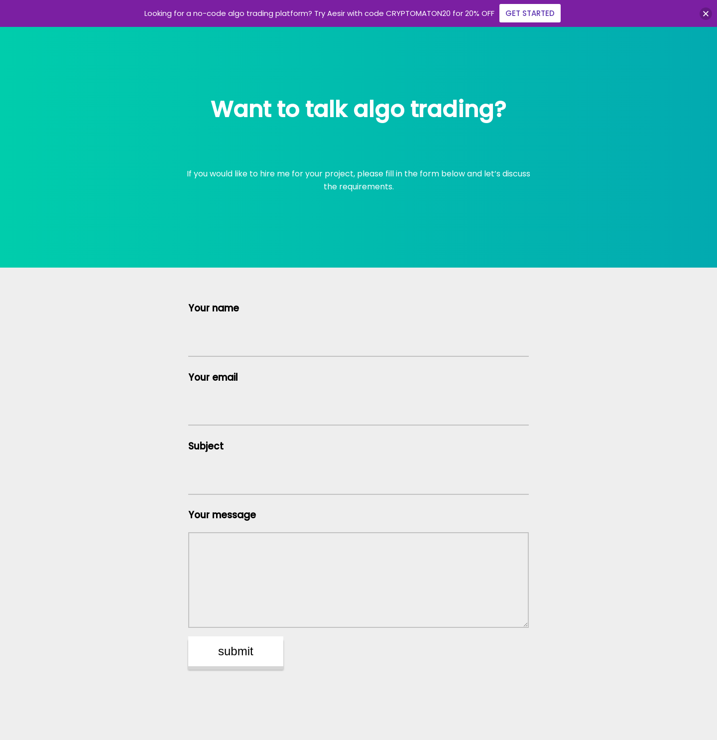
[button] (706, 13)
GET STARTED (530, 13)
